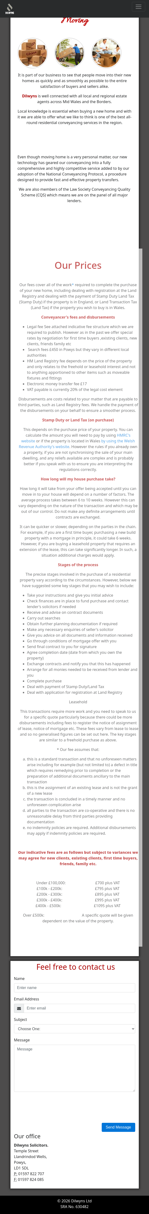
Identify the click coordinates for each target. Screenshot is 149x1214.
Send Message (118, 1127)
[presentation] (50, 1107)
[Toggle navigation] (138, 6)
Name (19, 978)
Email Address (26, 999)
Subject (20, 1019)
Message (22, 1040)
